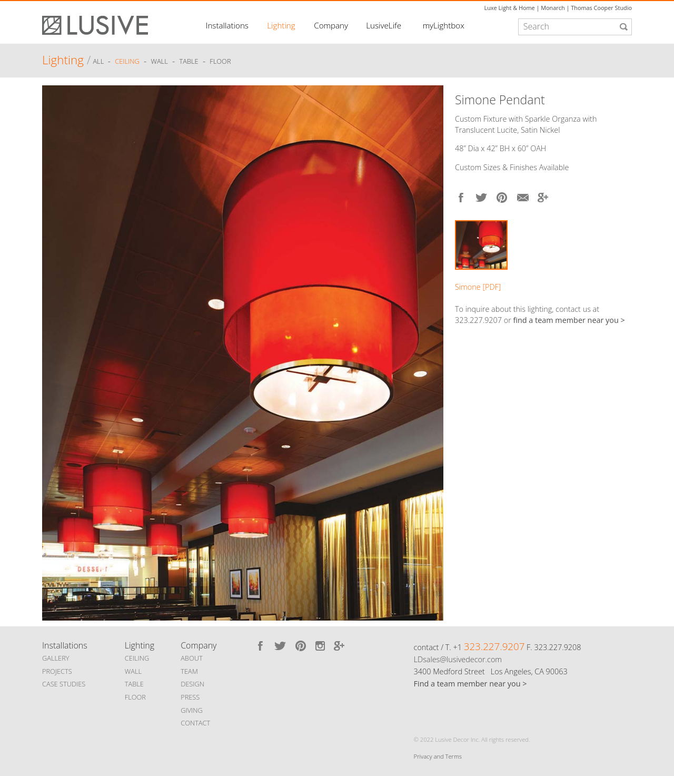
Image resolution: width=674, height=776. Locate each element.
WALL (133, 671)
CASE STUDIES (63, 684)
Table (189, 61)
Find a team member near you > (470, 684)
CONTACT (195, 723)
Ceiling (127, 61)
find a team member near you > (569, 320)
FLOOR (135, 697)
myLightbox (443, 25)
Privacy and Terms (438, 756)
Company (331, 25)
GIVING (192, 710)
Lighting (281, 25)
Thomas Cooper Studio (601, 8)
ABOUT (191, 658)
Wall (159, 61)
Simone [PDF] (478, 287)
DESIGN (192, 684)
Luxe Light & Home (509, 8)
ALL (99, 61)
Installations (227, 25)
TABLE (134, 684)
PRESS (190, 697)
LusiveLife (383, 25)
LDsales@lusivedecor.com (458, 659)
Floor (220, 61)
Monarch (552, 8)
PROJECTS (57, 671)
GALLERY (56, 658)
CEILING (137, 658)
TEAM (189, 671)
